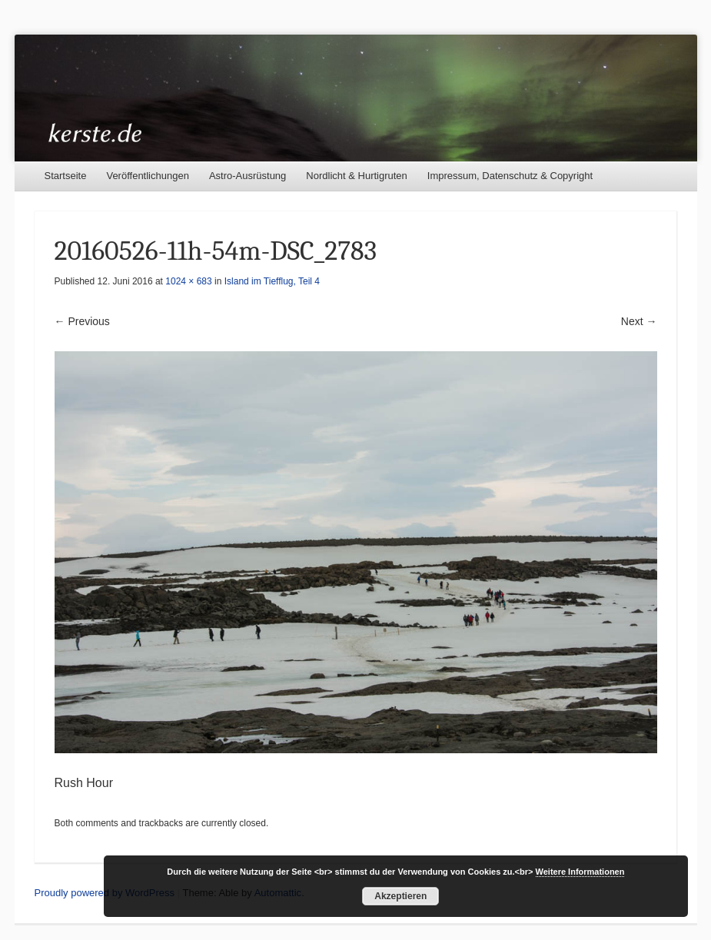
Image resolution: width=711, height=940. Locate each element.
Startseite (66, 175)
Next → (639, 321)
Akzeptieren (400, 896)
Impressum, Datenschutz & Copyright (510, 175)
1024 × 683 (188, 281)
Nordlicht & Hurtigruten (356, 175)
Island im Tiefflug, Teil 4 (272, 281)
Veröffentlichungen (147, 175)
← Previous (82, 321)
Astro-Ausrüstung (247, 175)
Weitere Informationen (580, 871)
